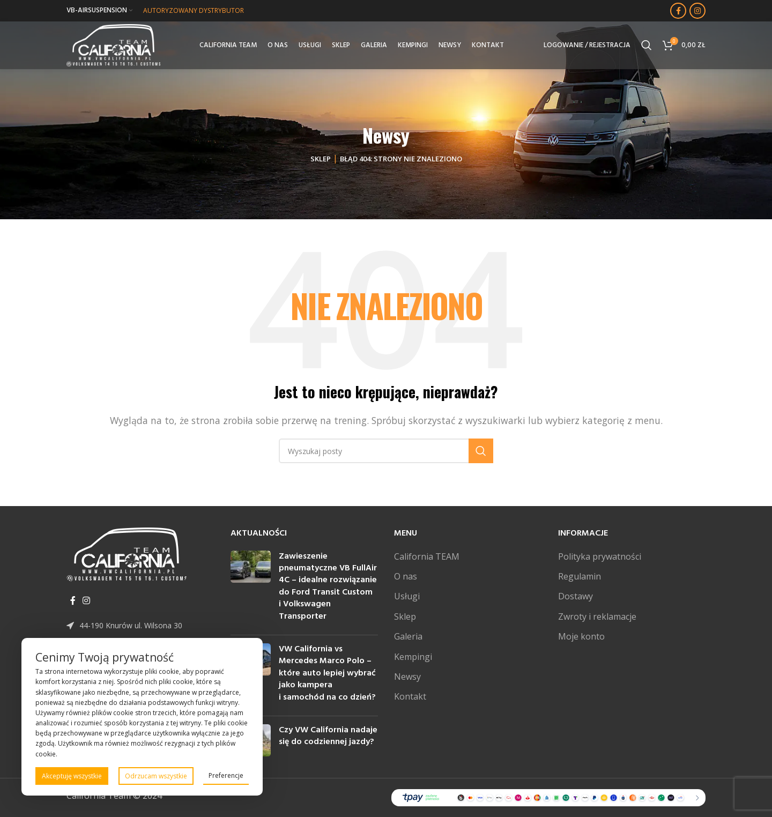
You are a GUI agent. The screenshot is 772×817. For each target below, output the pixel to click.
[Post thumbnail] (251, 589)
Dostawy (575, 596)
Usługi (407, 596)
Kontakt (410, 696)
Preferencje (226, 775)
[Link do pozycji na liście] (140, 626)
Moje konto (581, 636)
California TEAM (426, 556)
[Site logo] (113, 44)
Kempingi (413, 657)
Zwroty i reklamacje (597, 616)
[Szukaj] (646, 45)
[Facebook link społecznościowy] (678, 11)
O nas (405, 576)
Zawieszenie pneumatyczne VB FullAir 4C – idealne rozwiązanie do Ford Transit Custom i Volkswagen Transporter (328, 586)
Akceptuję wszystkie (72, 776)
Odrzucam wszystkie (156, 776)
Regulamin (579, 576)
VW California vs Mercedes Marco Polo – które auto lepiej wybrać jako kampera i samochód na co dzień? (327, 673)
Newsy (407, 676)
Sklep (320, 159)
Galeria (408, 636)
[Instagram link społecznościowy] (697, 11)
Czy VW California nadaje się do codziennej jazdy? (328, 736)
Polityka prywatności (599, 556)
